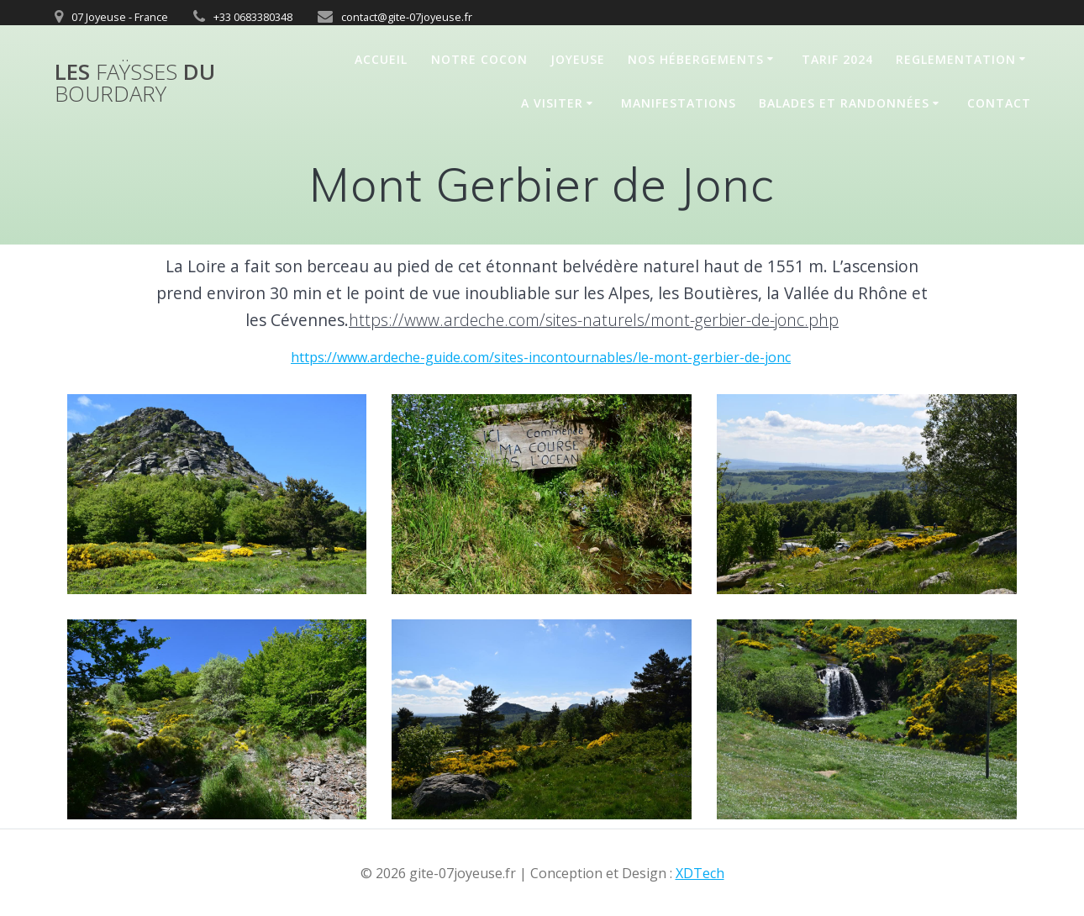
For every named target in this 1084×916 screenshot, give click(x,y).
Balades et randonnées (844, 103)
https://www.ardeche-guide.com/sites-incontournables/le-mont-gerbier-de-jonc (541, 357)
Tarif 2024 (837, 59)
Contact (999, 103)
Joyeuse (577, 59)
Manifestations (678, 103)
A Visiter (552, 103)
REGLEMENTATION (956, 59)
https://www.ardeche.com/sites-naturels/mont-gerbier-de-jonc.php (594, 319)
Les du (135, 82)
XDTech (700, 873)
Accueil (381, 59)
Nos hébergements (696, 59)
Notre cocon (479, 59)
